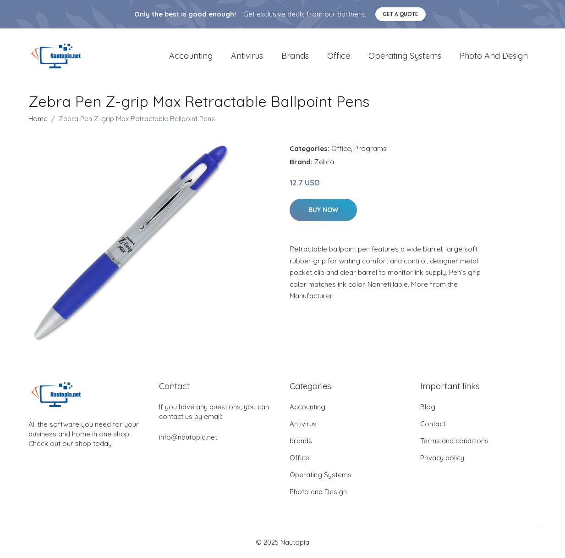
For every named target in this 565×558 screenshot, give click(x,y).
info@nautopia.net (188, 437)
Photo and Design (494, 55)
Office (338, 55)
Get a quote (400, 14)
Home (38, 118)
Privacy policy (442, 457)
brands (295, 55)
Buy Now (323, 210)
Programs (370, 148)
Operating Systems (404, 55)
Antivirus (247, 55)
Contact (432, 423)
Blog (427, 406)
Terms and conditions (454, 440)
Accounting (191, 55)
